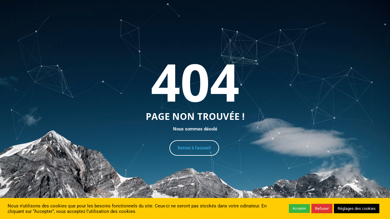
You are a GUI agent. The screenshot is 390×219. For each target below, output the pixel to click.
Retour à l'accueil (194, 147)
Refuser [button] (322, 208)
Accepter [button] (299, 208)
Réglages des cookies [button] (357, 208)
